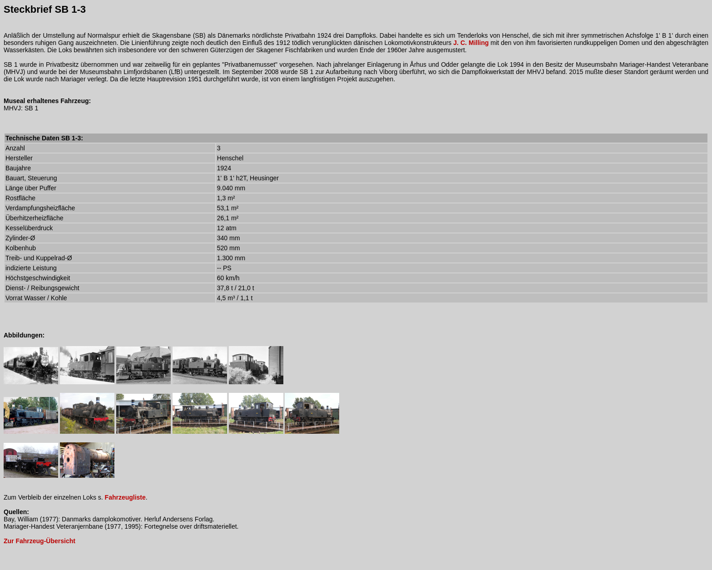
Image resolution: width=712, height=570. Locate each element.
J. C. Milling (471, 42)
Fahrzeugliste (125, 497)
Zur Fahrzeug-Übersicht (39, 541)
